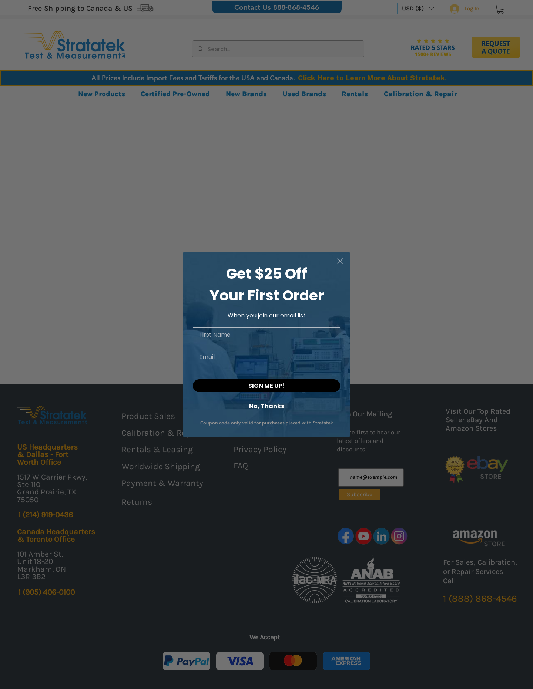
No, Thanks (266, 406)
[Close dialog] (340, 261)
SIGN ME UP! (266, 387)
